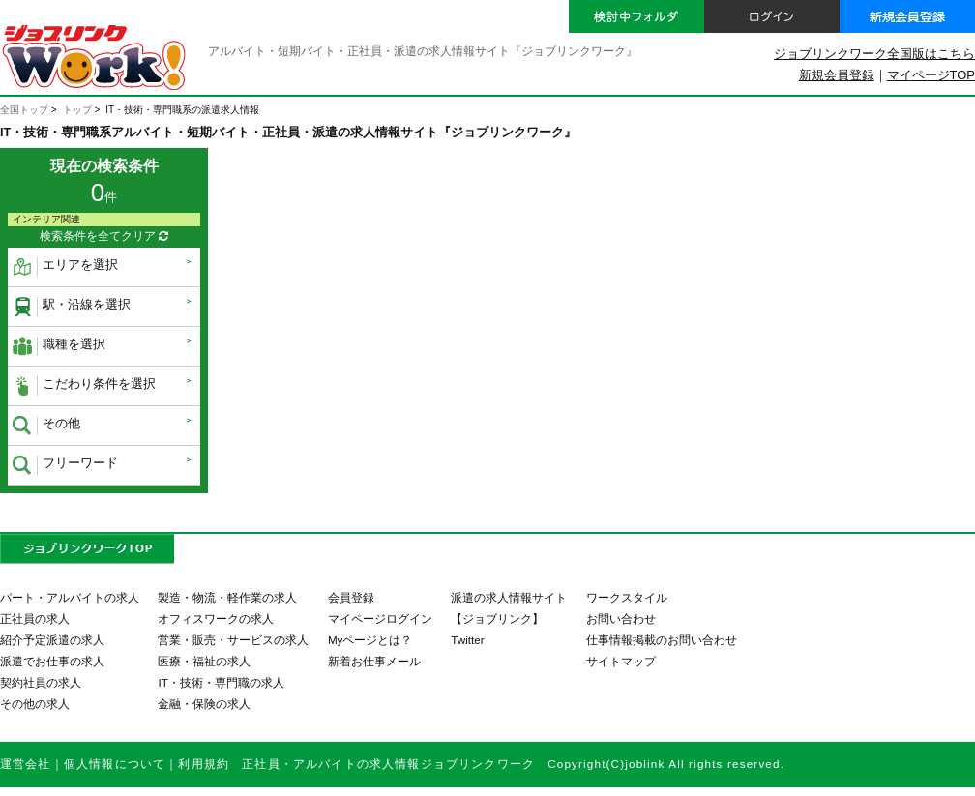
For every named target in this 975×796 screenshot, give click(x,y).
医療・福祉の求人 (204, 661)
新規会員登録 (836, 75)
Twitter (467, 640)
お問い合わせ (621, 618)
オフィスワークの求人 (216, 618)
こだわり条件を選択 (84, 386)
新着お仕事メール (374, 661)
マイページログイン (380, 618)
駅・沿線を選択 (72, 306)
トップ (77, 109)
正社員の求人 (35, 618)
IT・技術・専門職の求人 (220, 682)
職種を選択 (59, 346)
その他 (46, 425)
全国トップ (24, 109)
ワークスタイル (626, 597)
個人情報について (114, 763)
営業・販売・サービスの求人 (233, 640)
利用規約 (203, 763)
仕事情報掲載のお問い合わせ (661, 640)
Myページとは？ (370, 640)
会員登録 (351, 597)
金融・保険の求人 (204, 703)
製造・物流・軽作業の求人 (227, 597)
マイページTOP (931, 75)
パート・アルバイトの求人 (69, 597)
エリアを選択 (65, 267)
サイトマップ (621, 661)
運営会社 (25, 763)
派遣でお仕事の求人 (52, 661)
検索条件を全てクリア (104, 236)
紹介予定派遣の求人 (52, 640)
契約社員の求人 (40, 682)
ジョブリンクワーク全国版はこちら (874, 53)
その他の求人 (35, 703)
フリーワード (65, 465)
